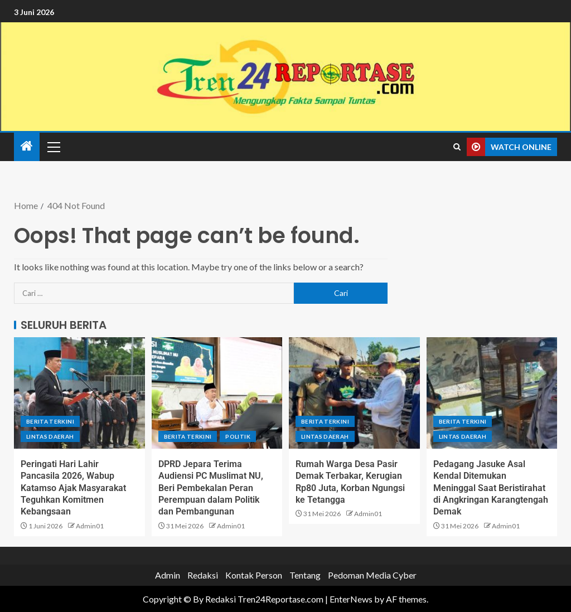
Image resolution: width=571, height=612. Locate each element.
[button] (53, 147)
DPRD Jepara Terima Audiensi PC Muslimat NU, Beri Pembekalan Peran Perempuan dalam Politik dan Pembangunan (210, 488)
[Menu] (53, 147)
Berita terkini (50, 421)
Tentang (305, 575)
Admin (167, 575)
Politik (237, 436)
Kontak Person (253, 575)
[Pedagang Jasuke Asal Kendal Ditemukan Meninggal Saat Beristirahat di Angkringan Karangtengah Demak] (492, 393)
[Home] (27, 146)
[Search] (457, 147)
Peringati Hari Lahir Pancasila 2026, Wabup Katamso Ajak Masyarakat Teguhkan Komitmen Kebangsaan (73, 488)
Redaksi (202, 575)
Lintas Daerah (50, 436)
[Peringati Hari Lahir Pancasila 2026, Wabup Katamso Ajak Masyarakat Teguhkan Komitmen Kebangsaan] (79, 393)
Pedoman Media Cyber (372, 575)
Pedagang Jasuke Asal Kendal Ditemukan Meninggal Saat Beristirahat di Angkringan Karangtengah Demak (490, 488)
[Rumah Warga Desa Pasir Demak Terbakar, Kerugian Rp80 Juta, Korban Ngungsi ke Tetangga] (354, 393)
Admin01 (90, 526)
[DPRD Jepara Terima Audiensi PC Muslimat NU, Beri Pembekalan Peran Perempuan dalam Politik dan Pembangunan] (217, 393)
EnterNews (351, 599)
